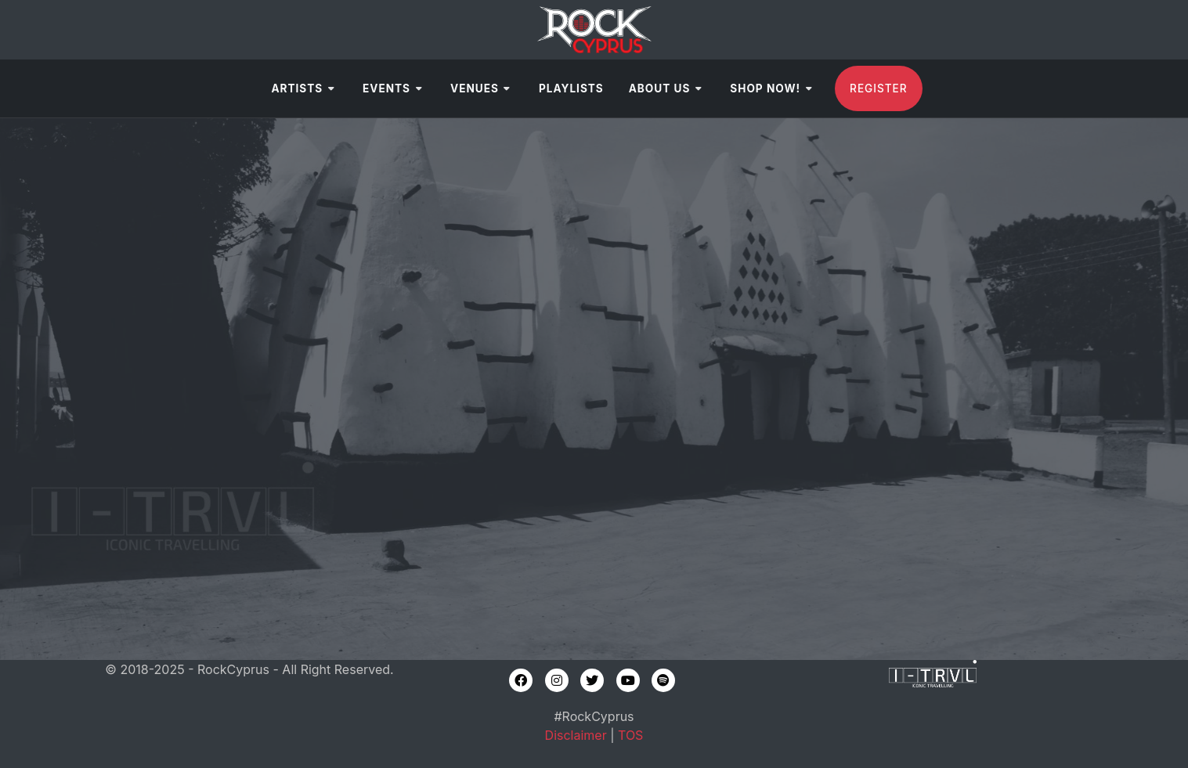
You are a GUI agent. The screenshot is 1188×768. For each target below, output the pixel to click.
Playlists (571, 88)
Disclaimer (576, 735)
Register (878, 88)
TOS (630, 735)
